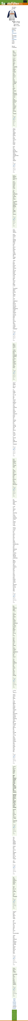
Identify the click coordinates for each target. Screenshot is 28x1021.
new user (21, 4)
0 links (15, 37)
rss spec (14, 1005)
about (14, 999)
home (14, 998)
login (14, 1000)
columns (20, 3)
